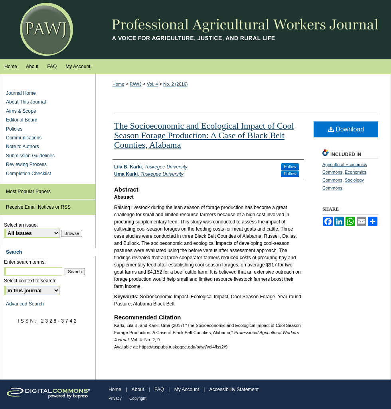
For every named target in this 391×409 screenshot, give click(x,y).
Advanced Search (25, 304)
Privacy (115, 398)
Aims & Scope (21, 111)
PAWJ (135, 84)
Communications (23, 138)
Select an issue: (21, 225)
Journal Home (21, 93)
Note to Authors (22, 146)
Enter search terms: (25, 262)
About (138, 389)
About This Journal (26, 102)
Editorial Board (22, 120)
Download (346, 129)
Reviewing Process (26, 164)
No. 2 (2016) (175, 84)
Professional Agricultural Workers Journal (195, 29)
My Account (186, 389)
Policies (14, 129)
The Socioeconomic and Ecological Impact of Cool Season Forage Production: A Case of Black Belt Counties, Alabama (204, 135)
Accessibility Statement (234, 389)
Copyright (137, 398)
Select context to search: (30, 281)
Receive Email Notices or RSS (38, 207)
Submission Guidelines (30, 156)
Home (118, 84)
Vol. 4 (152, 84)
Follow (290, 166)
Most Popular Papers (28, 191)
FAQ (159, 389)
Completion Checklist (28, 173)
